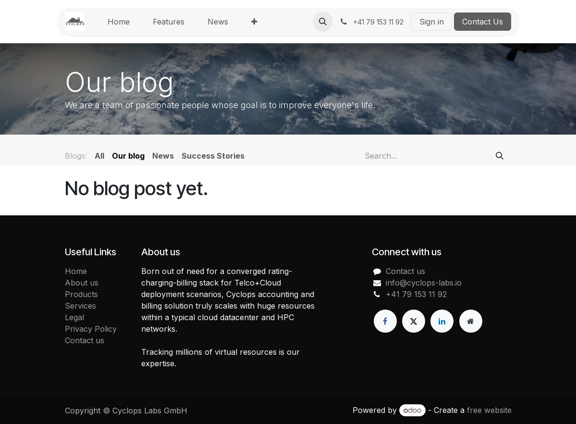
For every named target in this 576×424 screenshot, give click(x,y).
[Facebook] (385, 321)
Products (81, 294)
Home (76, 271)
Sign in (431, 21)
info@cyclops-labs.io (424, 282)
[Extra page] (470, 321)
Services (80, 306)
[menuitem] (118, 21)
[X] (413, 321)
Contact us (84, 340)
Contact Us (482, 21)
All (99, 156)
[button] (323, 22)
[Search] (500, 156)
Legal (74, 317)
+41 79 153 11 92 (416, 294)
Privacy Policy (91, 329)
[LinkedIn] (441, 321)
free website (489, 410)
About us (81, 282)
